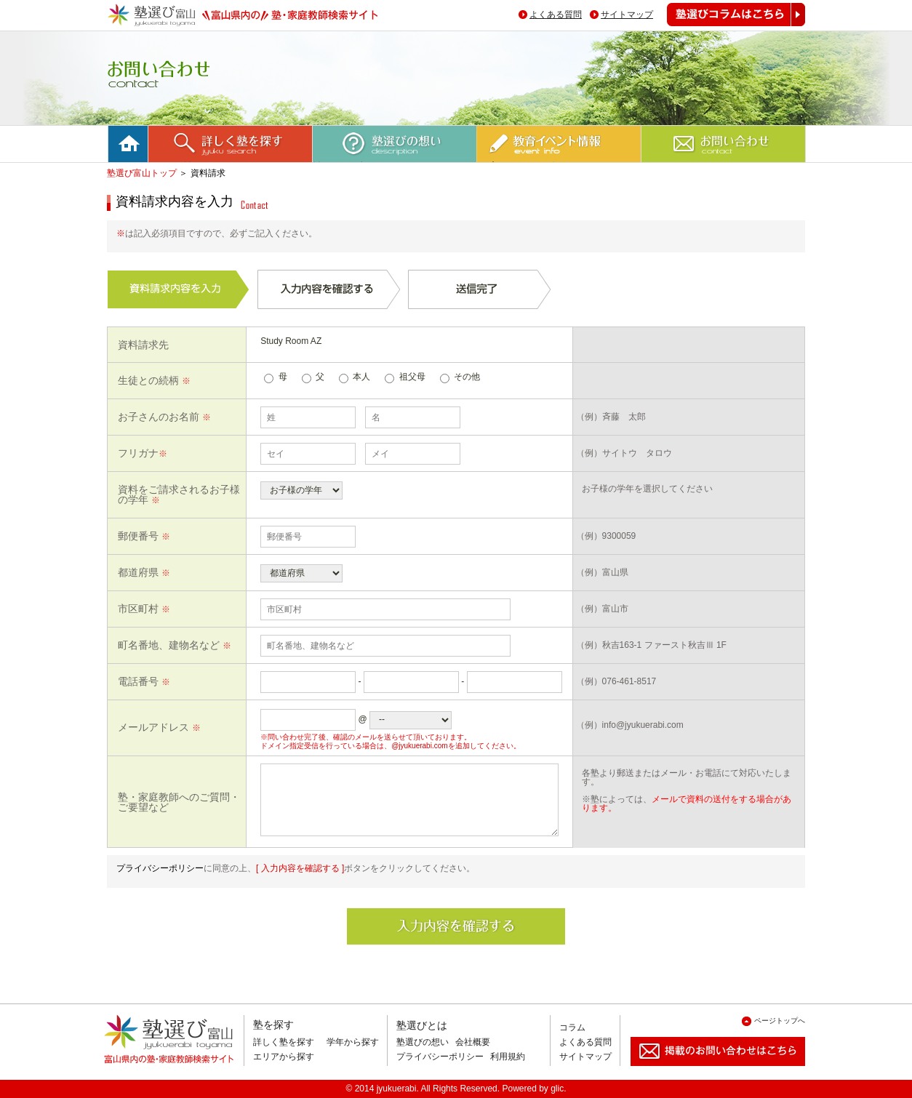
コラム (572, 1027)
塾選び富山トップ (142, 173)
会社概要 (472, 1042)
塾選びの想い (422, 1042)
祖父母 (412, 377)
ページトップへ (779, 1021)
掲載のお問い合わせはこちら (706, 1071)
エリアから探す (283, 1056)
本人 (361, 377)
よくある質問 (555, 14)
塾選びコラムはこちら (725, 25)
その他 (467, 377)
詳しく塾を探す (283, 1042)
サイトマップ (627, 14)
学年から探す (353, 1042)
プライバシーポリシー (160, 868)
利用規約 (507, 1056)
